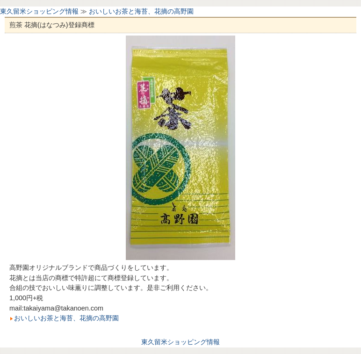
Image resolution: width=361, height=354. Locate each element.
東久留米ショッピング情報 (39, 11)
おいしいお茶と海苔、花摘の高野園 (141, 11)
